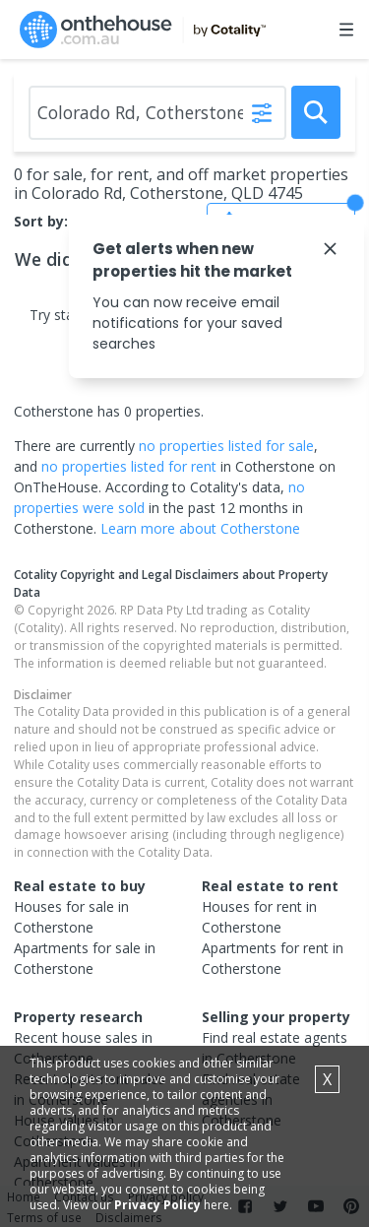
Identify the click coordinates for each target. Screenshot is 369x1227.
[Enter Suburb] (157, 113)
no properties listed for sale (226, 445)
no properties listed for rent (128, 466)
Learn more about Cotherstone (200, 528)
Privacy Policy (157, 1204)
